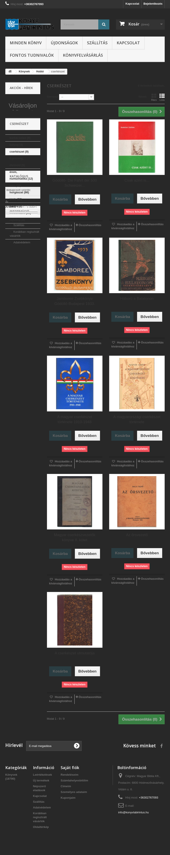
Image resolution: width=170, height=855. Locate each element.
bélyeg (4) (16, 165)
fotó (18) (15, 206)
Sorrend (52, 96)
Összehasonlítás (90, 225)
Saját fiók (70, 767)
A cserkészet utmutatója (75, 653)
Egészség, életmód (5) (17, 183)
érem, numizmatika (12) (21, 196)
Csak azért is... (136, 180)
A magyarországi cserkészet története (136, 419)
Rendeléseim (69, 774)
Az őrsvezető (137, 535)
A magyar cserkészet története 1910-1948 (74, 419)
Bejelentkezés (152, 3)
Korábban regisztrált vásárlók (40, 817)
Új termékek (41, 780)
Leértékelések (42, 774)
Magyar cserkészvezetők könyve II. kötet (74, 537)
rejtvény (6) (17, 240)
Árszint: (10, 288)
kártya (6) (16, 227)
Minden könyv (26, 42)
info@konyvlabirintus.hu (133, 812)
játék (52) (16, 220)
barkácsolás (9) (20, 158)
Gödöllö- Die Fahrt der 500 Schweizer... (74, 183)
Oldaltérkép (41, 827)
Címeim (66, 786)
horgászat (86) (19, 213)
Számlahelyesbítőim (74, 780)
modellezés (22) (20, 233)
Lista (162, 97)
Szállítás (97, 42)
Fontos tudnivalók (32, 55)
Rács (154, 97)
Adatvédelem (21, 340)
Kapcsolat (132, 3)
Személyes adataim (74, 792)
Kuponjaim (68, 797)
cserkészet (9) (19, 172)
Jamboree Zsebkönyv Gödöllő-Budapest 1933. (74, 301)
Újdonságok (64, 42)
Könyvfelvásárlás (83, 55)
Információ (19, 311)
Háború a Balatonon (137, 299)
